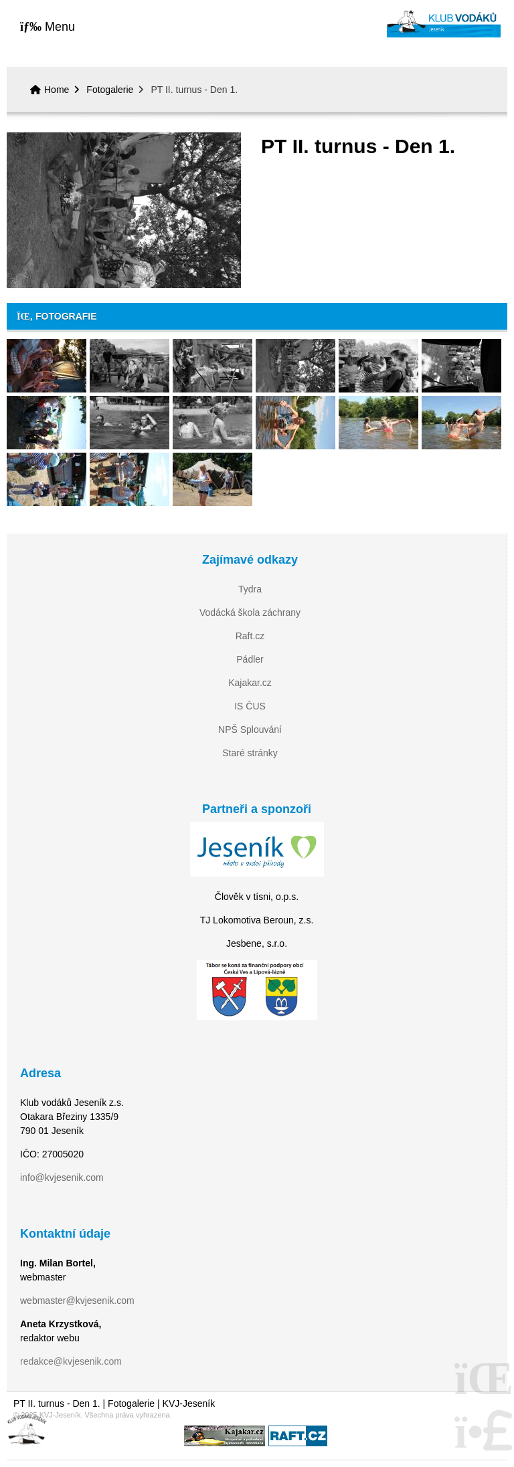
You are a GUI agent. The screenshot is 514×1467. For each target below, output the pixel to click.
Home (444, 23)
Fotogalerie (109, 89)
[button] (47, 26)
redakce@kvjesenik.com (71, 1361)
